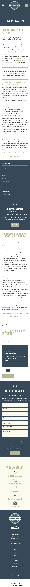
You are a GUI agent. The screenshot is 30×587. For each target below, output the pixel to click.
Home (15, 549)
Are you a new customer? (8, 426)
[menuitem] (15, 169)
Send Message (15, 453)
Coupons (15, 555)
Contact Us (15, 224)
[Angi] (15, 575)
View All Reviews (8, 376)
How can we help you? (7, 431)
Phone (4, 413)
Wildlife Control (14, 566)
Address (4, 422)
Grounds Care (15, 558)
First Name (5, 404)
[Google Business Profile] (12, 575)
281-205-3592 (15, 528)
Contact (15, 569)
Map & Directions (15, 538)
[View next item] (8, 370)
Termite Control (15, 563)
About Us (15, 552)
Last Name (5, 408)
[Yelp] (18, 575)
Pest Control (15, 560)
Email (4, 417)
